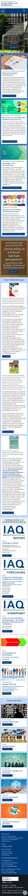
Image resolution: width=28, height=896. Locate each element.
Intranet (5, 885)
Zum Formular (6, 826)
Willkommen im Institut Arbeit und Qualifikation (14, 21)
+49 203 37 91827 (12, 866)
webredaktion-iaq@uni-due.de (13, 892)
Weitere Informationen (8, 95)
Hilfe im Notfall (7, 887)
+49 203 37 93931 (12, 872)
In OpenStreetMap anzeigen (8, 858)
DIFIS (21, 77)
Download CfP (13, 271)
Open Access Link (7, 431)
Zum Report (6, 555)
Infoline (13, 885)
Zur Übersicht (6, 631)
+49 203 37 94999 (7, 846)
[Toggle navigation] (3, 11)
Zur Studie (5, 356)
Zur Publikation (6, 596)
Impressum (18, 887)
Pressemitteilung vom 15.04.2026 (11, 187)
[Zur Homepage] (14, 1)
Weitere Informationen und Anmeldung (12, 234)
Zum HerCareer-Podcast (9, 141)
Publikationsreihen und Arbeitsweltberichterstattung (14, 521)
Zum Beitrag (6, 693)
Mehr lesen (13, 47)
